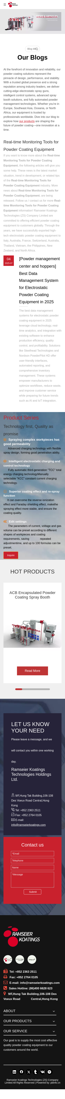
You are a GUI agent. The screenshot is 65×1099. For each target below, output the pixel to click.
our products (27, 121)
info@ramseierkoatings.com (28, 824)
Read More (32, 670)
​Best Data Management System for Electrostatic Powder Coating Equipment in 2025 (38, 287)
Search (37, 49)
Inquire (11, 555)
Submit (33, 891)
